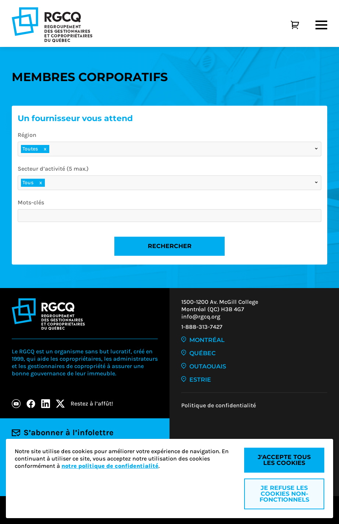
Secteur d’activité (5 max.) (53, 168)
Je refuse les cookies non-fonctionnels (284, 493)
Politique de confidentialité (218, 405)
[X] (60, 403)
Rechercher (170, 246)
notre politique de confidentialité (109, 465)
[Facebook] (30, 403)
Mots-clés (31, 202)
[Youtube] (16, 403)
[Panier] (286, 25)
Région (27, 134)
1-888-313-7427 (201, 326)
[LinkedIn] (45, 403)
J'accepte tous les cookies (284, 460)
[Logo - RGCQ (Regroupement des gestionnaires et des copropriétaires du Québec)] (52, 24)
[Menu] (321, 25)
